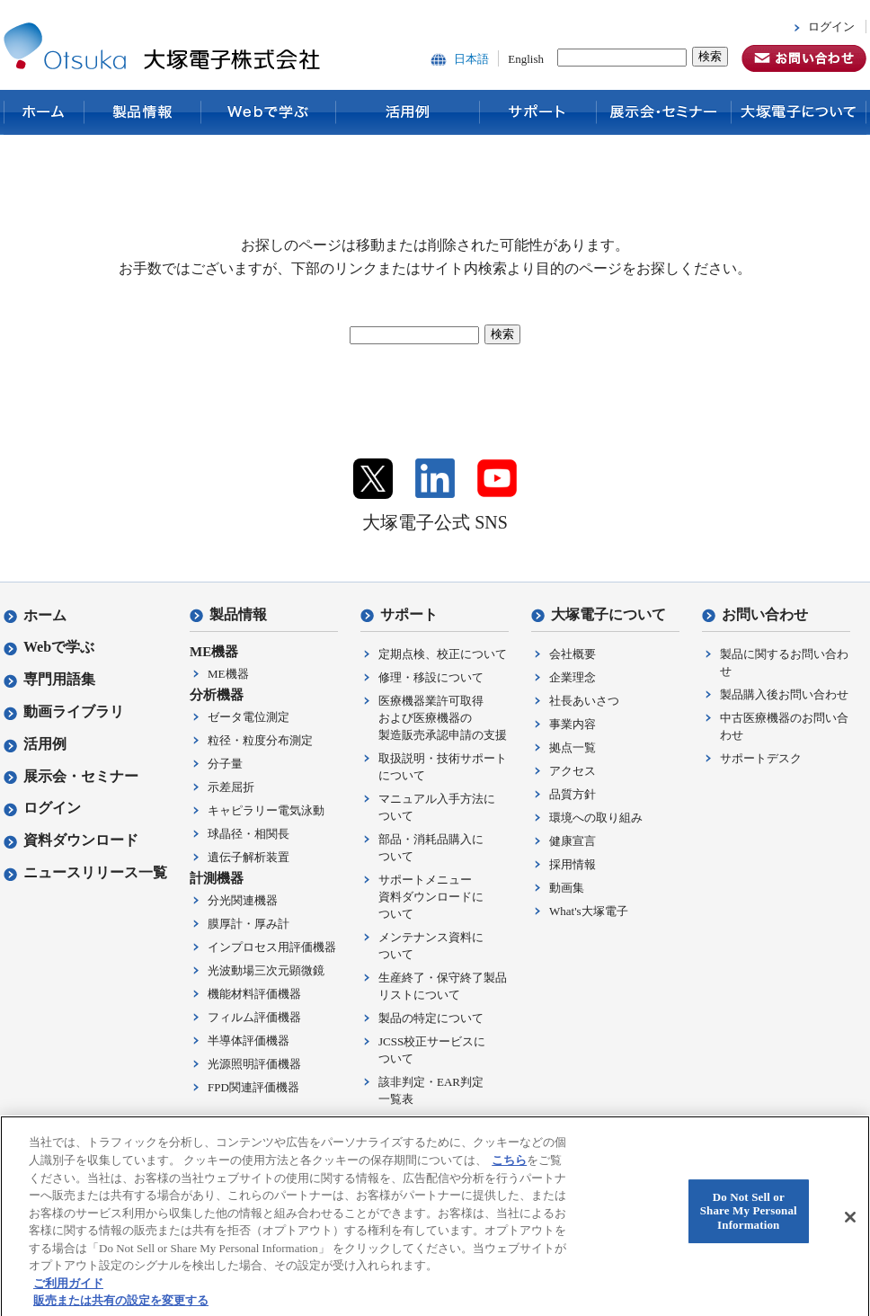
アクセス (572, 771)
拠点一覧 (572, 747)
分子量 (225, 763)
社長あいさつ (584, 700)
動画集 (566, 887)
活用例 (408, 112)
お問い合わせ (755, 614)
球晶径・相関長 (248, 833)
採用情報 (572, 864)
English (526, 59)
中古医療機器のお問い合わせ (784, 726)
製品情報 (142, 112)
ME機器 (228, 673)
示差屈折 (231, 787)
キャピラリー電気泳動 (266, 810)
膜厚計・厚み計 (248, 923)
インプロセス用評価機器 (272, 947)
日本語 (471, 59)
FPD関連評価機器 (253, 1087)
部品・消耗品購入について (431, 847)
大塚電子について (799, 112)
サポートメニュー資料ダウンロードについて (431, 896)
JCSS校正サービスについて (431, 1050)
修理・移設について (431, 677)
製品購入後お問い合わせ (784, 694)
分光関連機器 (243, 900)
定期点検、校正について (442, 654)
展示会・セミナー (664, 112)
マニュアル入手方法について (436, 807)
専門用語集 (49, 679)
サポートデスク (761, 758)
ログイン (831, 26)
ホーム (44, 112)
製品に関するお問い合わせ (784, 662)
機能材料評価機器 (254, 993)
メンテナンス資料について (431, 945)
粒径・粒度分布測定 (260, 740)
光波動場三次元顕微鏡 (266, 970)
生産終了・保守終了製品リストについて (442, 986)
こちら (509, 1170)
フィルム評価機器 (254, 1017)
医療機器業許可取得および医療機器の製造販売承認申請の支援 (442, 718)
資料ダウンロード (71, 840)
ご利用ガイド (68, 1293)
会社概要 (572, 654)
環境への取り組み (596, 817)
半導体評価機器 (248, 1040)
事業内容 (572, 724)
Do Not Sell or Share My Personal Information (748, 1221)
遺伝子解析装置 (248, 857)
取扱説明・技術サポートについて (442, 766)
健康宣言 (572, 841)
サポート (538, 112)
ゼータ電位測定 (248, 717)
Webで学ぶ (268, 112)
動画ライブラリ (64, 711)
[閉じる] (850, 1228)
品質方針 (572, 794)
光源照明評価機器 (254, 1064)
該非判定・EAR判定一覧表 (431, 1090)
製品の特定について (431, 1018)
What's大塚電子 (588, 911)
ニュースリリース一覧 (85, 872)
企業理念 (572, 677)
